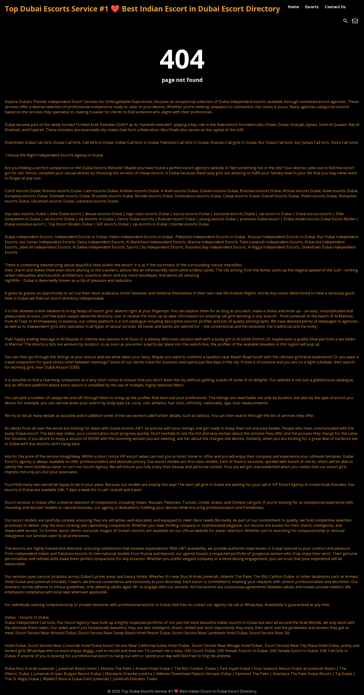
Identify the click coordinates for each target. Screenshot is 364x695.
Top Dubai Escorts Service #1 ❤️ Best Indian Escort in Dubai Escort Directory (142, 9)
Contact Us (335, 6)
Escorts (312, 6)
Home (293, 6)
